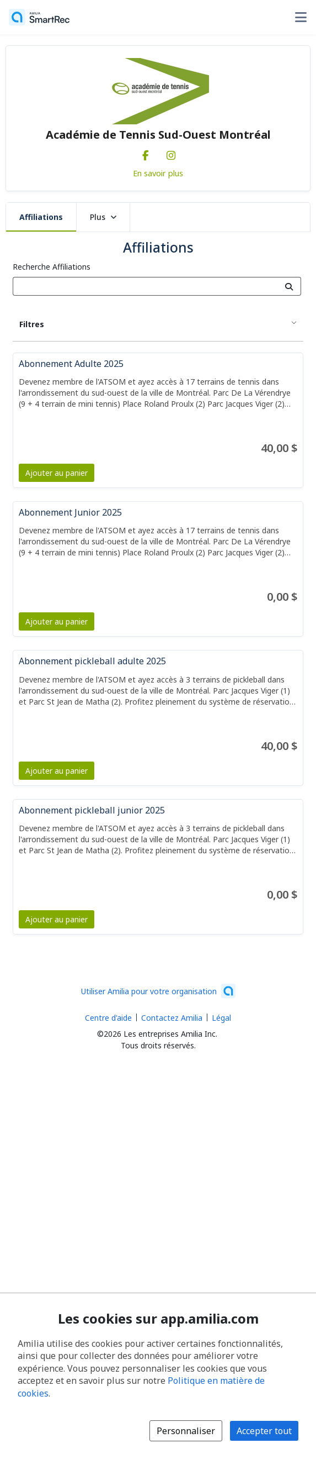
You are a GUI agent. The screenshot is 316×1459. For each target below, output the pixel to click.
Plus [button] (103, 217)
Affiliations (41, 217)
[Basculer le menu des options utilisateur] (300, 17)
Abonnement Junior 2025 (70, 512)
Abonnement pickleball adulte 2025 (92, 661)
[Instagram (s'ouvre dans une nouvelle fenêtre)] (171, 153)
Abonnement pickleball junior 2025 (92, 810)
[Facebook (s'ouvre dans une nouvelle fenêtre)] (146, 153)
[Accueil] (39, 17)
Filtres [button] (31, 324)
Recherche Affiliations (51, 266)
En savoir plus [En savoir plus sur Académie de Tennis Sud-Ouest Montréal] (158, 173)
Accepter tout (264, 1431)
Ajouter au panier (56, 473)
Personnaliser (186, 1431)
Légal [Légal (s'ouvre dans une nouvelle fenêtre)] (221, 1017)
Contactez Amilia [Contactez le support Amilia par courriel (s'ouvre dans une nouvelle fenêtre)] (171, 1017)
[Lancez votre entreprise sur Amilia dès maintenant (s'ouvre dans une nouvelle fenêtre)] (158, 991)
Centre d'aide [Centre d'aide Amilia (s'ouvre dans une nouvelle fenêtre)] (108, 1017)
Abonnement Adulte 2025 (71, 364)
